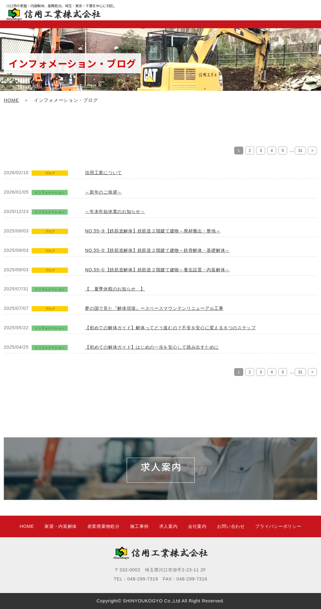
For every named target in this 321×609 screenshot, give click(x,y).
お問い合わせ (231, 526)
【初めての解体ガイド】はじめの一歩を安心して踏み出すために (152, 347)
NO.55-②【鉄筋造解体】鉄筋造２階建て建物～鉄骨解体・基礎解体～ (157, 250)
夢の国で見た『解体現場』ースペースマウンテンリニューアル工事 (154, 308)
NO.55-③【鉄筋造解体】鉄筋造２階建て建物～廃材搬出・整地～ (152, 230)
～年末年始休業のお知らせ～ (115, 211)
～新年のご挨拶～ (103, 192)
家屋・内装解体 (61, 526)
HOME (11, 100)
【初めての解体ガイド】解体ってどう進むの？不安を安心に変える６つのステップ (170, 327)
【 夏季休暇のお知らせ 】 (115, 288)
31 (300, 150)
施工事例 (139, 526)
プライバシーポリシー (278, 526)
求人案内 (168, 526)
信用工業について (103, 172)
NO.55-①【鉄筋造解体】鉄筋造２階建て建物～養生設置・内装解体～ (157, 269)
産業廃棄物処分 (103, 526)
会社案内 (197, 526)
